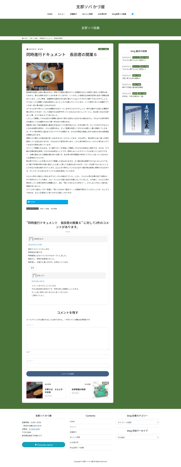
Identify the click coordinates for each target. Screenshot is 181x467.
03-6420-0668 (34, 429)
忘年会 (135, 93)
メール (29, 361)
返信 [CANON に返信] (32, 267)
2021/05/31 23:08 (35, 244)
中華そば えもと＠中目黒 (54, 390)
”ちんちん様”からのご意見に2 (133, 60)
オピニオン (136, 57)
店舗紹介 (73, 432)
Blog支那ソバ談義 (77, 447)
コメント (29, 325)
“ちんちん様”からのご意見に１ (134, 69)
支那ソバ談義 (103, 49)
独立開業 (54, 209)
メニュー (73, 426)
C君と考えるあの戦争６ (131, 78)
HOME (72, 421)
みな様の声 (74, 442)
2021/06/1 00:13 (38, 281)
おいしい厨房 (75, 437)
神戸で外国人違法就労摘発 (132, 87)
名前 (28, 352)
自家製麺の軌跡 (79, 389)
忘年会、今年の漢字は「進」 (133, 96)
